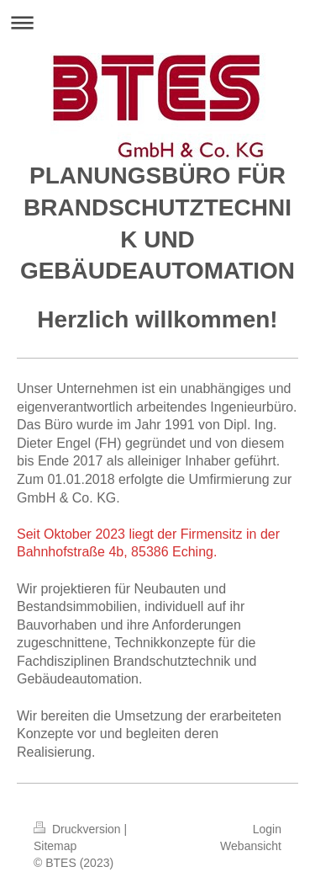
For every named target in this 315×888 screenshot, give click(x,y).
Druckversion (78, 829)
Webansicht (250, 846)
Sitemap (55, 846)
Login (267, 829)
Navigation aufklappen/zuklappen (157, 22)
